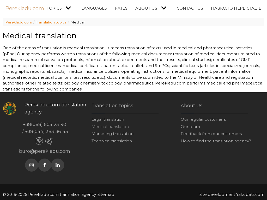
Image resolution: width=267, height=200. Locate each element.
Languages (94, 8)
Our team (190, 126)
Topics (60, 8)
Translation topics (51, 22)
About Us (152, 8)
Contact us (190, 8)
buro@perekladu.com (44, 151)
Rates (121, 8)
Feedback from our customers (211, 133)
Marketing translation (113, 133)
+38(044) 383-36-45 (46, 131)
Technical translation (112, 140)
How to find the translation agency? (216, 140)
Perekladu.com (24, 8)
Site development (217, 194)
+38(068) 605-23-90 (44, 124)
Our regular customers (203, 119)
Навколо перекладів (236, 8)
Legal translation (108, 119)
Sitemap (106, 194)
